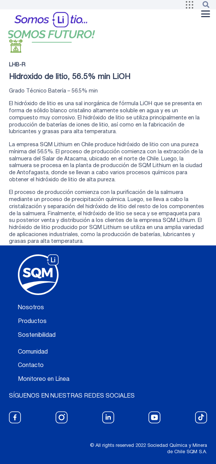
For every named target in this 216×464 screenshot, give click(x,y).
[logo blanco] (38, 274)
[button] (189, 4)
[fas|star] (15, 417)
